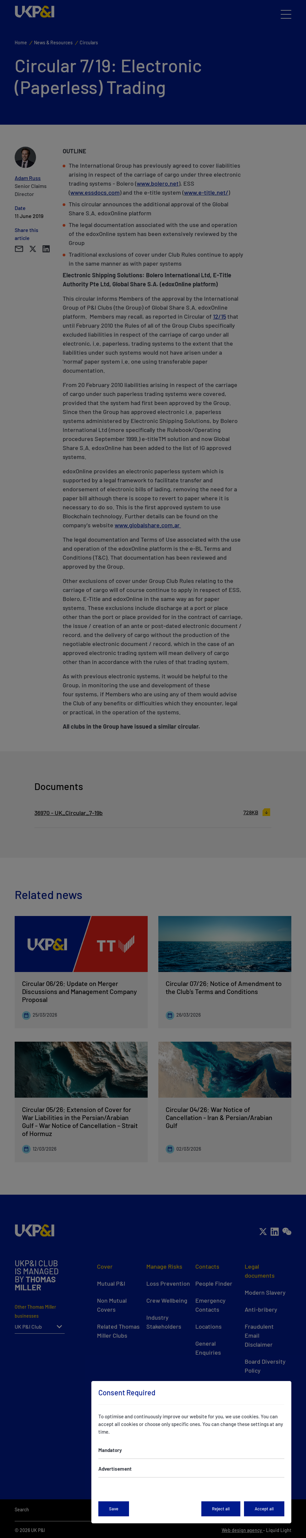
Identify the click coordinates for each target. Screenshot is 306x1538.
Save (113, 1508)
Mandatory (110, 1450)
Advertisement (115, 1469)
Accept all (264, 1508)
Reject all (221, 1508)
